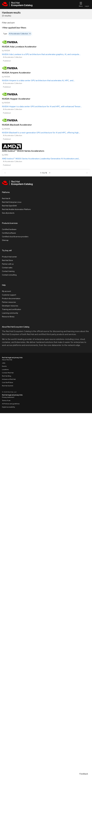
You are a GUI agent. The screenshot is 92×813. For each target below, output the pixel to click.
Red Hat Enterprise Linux (11, 202)
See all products (8, 213)
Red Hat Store (7, 260)
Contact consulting (9, 275)
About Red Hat (7, 360)
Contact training (8, 271)
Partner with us (8, 264)
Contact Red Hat (8, 373)
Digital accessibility (8, 407)
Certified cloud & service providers (15, 236)
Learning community (10, 313)
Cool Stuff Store (7, 382)
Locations (5, 369)
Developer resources (10, 306)
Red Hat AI (6, 198)
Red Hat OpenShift (9, 206)
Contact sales (7, 267)
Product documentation (11, 298)
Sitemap (5, 240)
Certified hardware (9, 229)
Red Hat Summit (7, 386)
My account (6, 291)
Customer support (9, 295)
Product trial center (9, 257)
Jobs (3, 363)
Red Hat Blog (6, 376)
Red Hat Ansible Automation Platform (16, 209)
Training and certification (11, 309)
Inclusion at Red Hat (9, 379)
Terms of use (6, 400)
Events (4, 366)
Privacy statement (8, 397)
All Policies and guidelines (11, 404)
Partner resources (9, 302)
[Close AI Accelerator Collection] (30, 33)
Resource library (8, 316)
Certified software (9, 233)
